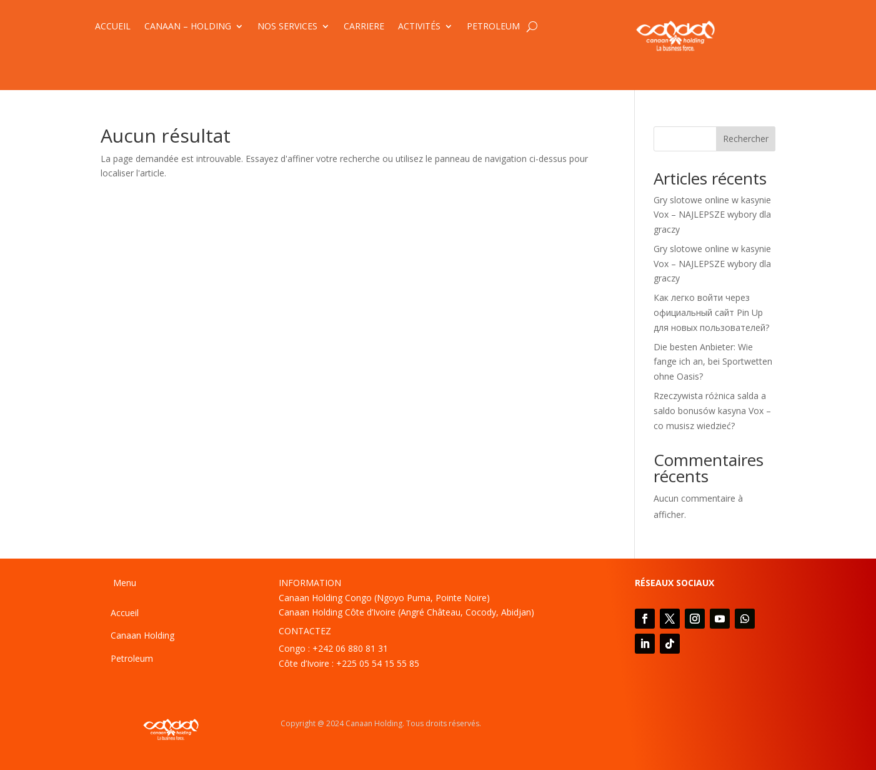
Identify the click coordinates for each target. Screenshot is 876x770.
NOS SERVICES (287, 27)
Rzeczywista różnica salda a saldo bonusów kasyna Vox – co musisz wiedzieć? (712, 411)
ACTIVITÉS (419, 27)
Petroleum (132, 658)
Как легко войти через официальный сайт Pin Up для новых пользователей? (711, 312)
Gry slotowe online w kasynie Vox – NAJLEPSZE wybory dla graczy (712, 215)
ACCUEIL (113, 27)
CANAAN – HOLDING (187, 27)
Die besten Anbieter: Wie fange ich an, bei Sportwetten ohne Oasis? (713, 362)
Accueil (125, 613)
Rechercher (746, 138)
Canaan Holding (142, 635)
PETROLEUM (493, 27)
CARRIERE (364, 27)
